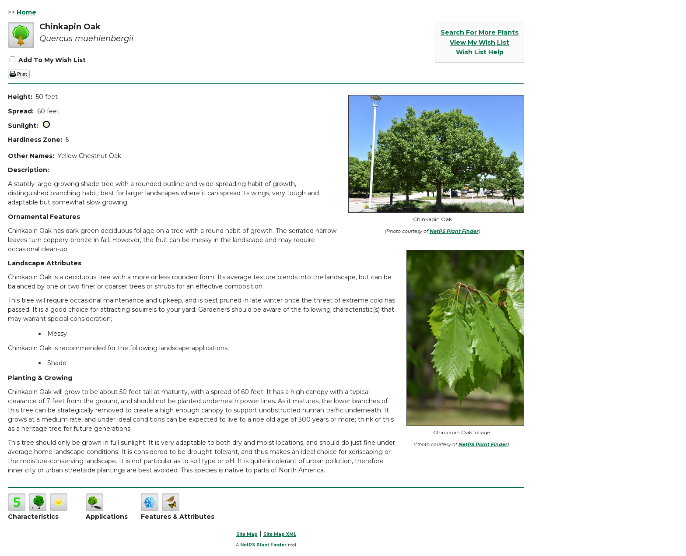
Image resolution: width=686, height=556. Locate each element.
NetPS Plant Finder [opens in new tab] (263, 545)
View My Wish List (479, 42)
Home (26, 12)
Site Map (247, 534)
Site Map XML (279, 534)
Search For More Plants (479, 32)
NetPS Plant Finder (454, 231)
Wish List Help (480, 52)
